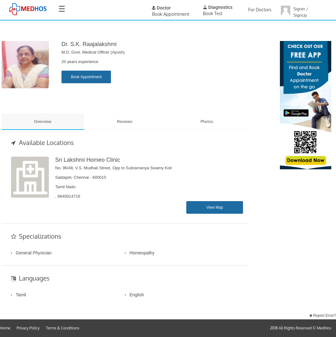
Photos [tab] (206, 121)
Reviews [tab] (124, 121)
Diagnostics (218, 7)
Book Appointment (86, 77)
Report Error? (322, 315)
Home (5, 328)
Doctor (161, 7)
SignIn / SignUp (300, 12)
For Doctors (259, 9)
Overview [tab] (42, 121)
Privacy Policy (28, 328)
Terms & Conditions (62, 328)
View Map (214, 207)
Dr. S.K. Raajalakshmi (89, 44)
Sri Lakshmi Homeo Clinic (87, 160)
